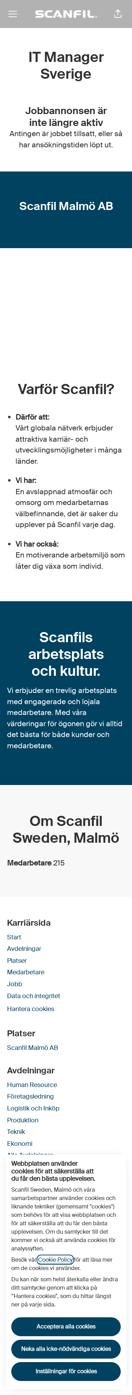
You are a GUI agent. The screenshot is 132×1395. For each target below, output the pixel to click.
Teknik (16, 1132)
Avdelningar (24, 949)
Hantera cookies (30, 1009)
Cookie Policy (55, 1259)
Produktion (22, 1120)
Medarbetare (25, 972)
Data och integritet (33, 996)
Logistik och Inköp (33, 1108)
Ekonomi (19, 1144)
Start (14, 937)
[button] (118, 14)
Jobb (14, 984)
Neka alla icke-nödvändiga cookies (66, 1349)
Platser (17, 960)
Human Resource (32, 1085)
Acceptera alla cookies (66, 1326)
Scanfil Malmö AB (32, 1048)
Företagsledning (30, 1096)
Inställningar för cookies (66, 1371)
